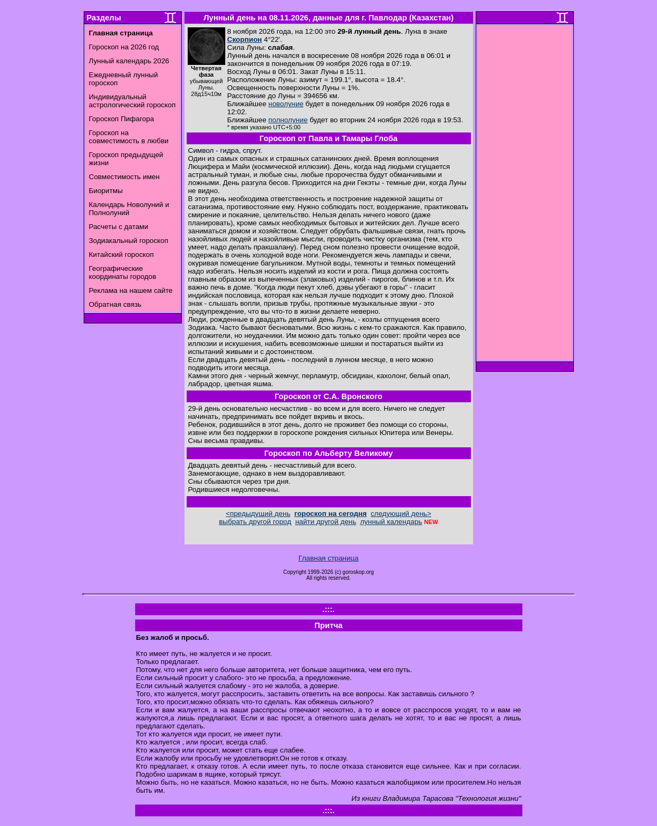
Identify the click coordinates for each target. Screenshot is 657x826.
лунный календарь (391, 522)
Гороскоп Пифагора (121, 119)
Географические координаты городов (123, 272)
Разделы (103, 17)
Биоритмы (106, 191)
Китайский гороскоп (121, 254)
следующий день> (401, 514)
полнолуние (287, 120)
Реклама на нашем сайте (131, 290)
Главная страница (329, 558)
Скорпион (244, 39)
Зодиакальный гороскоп (128, 241)
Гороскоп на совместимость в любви (129, 137)
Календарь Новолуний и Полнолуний (129, 209)
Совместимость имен (124, 177)
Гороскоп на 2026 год (124, 47)
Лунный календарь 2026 (129, 61)
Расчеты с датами (119, 227)
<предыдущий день (258, 514)
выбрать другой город (255, 522)
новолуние (285, 104)
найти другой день (325, 522)
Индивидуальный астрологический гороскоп (132, 101)
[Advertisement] (524, 196)
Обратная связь (115, 304)
